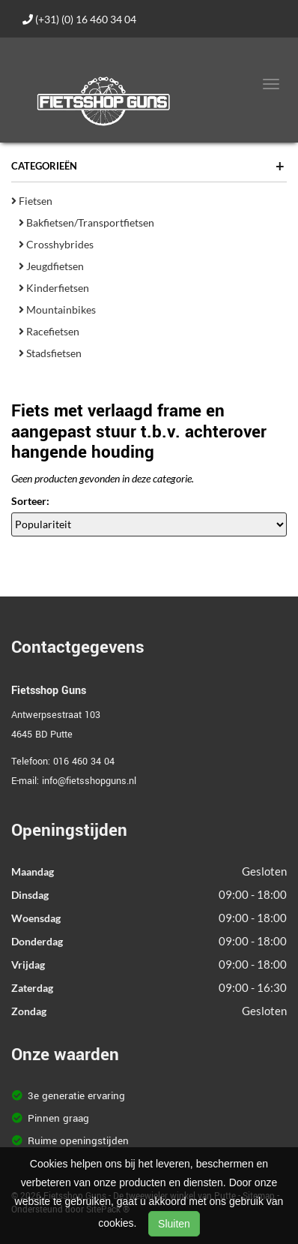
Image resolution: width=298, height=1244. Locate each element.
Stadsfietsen (50, 353)
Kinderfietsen (54, 287)
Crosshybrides (56, 244)
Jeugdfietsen (51, 266)
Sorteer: (30, 500)
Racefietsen (49, 331)
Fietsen (31, 200)
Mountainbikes (57, 309)
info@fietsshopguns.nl (89, 781)
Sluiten (174, 1224)
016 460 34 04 (84, 761)
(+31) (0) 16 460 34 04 (79, 19)
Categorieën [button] (148, 166)
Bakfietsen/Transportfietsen (86, 222)
